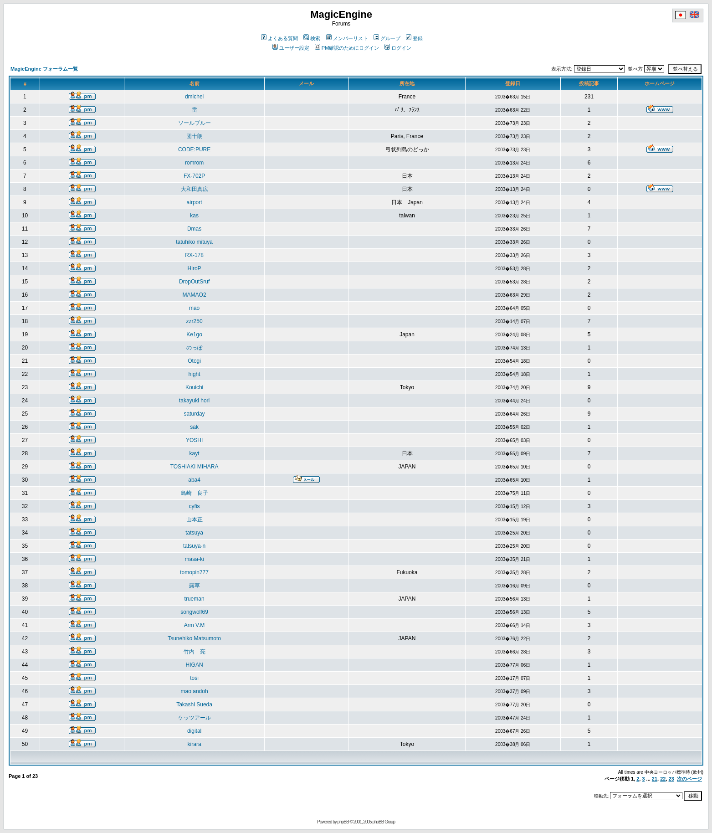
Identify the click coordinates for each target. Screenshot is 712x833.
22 (663, 779)
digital (194, 731)
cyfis (194, 506)
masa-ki (194, 559)
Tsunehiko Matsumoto (194, 638)
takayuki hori (194, 400)
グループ (387, 38)
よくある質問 (279, 38)
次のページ (689, 779)
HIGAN (194, 665)
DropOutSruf (194, 281)
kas (194, 215)
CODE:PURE (194, 149)
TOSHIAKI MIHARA (194, 466)
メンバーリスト (347, 38)
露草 (194, 585)
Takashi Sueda (194, 704)
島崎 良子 (194, 493)
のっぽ (194, 348)
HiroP (194, 268)
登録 (414, 38)
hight (194, 374)
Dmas (194, 229)
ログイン (397, 48)
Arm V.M (194, 625)
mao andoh (194, 691)
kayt (195, 453)
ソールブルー (194, 123)
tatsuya (194, 533)
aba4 (194, 480)
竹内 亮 (194, 651)
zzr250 (194, 321)
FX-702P (194, 176)
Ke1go (194, 334)
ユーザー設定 (290, 48)
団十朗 (194, 136)
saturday (194, 414)
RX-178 (194, 255)
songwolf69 (194, 612)
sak (194, 427)
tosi (194, 678)
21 (654, 779)
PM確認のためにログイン (347, 48)
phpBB (343, 821)
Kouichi (194, 387)
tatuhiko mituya (194, 242)
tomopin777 (194, 572)
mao (194, 308)
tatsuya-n (194, 546)
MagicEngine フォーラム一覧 (44, 69)
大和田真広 (194, 189)
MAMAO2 (194, 295)
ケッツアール (194, 718)
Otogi (194, 361)
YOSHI (194, 440)
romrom (194, 162)
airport (194, 202)
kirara (194, 744)
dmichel (194, 96)
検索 (311, 38)
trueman (194, 599)
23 (671, 779)
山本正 (194, 519)
